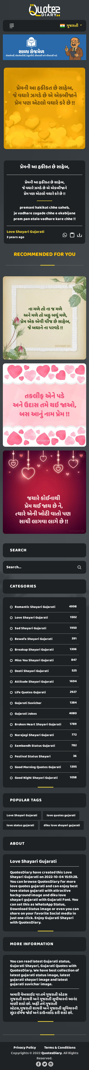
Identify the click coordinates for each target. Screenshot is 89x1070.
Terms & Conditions (59, 1048)
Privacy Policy (25, 1048)
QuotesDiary (51, 1053)
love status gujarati (20, 825)
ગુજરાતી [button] (69, 26)
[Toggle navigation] (12, 26)
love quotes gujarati (61, 815)
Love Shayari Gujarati (25, 232)
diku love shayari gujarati (62, 825)
